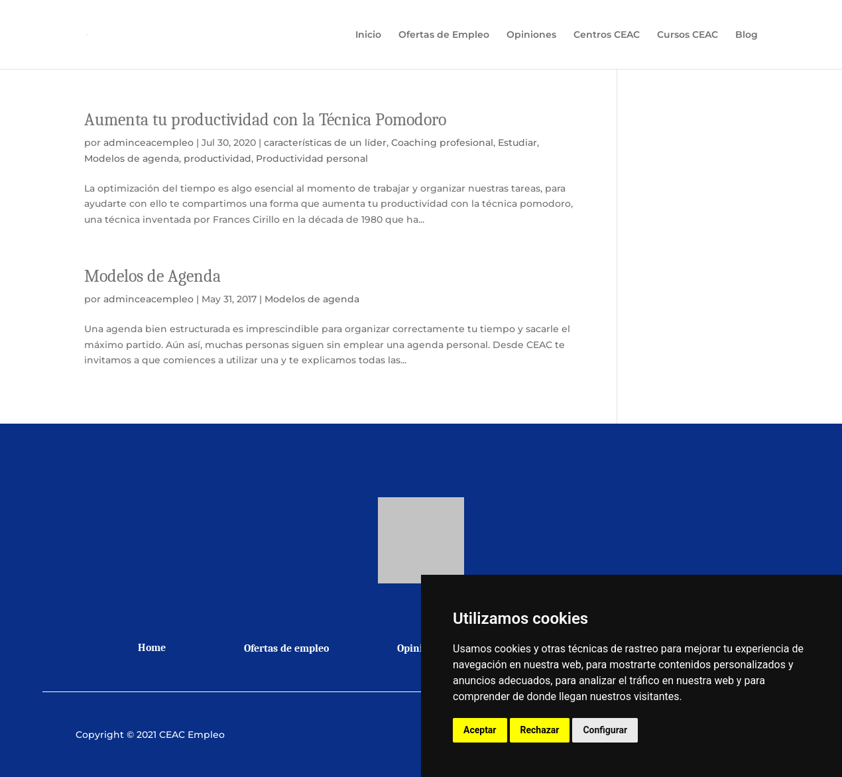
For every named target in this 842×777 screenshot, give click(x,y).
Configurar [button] (605, 730)
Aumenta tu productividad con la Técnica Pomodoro (265, 120)
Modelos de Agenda (152, 276)
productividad (217, 158)
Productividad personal (312, 158)
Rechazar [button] (540, 730)
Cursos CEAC (687, 35)
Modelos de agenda (131, 158)
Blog (746, 35)
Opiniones (531, 35)
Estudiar (517, 143)
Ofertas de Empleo (443, 35)
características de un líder (325, 143)
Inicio (368, 35)
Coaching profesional (442, 143)
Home (152, 648)
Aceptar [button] (480, 730)
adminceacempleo (148, 143)
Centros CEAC (606, 35)
